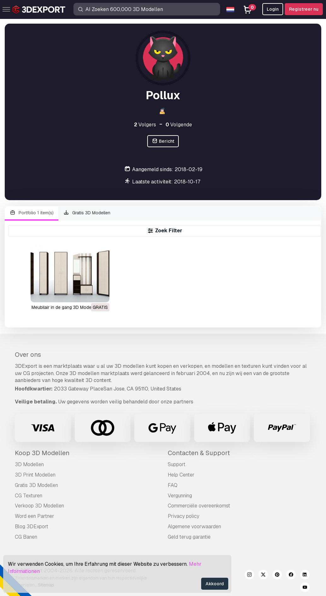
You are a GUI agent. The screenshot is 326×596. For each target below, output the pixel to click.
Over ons (28, 354)
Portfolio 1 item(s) (31, 213)
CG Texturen (28, 495)
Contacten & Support (199, 453)
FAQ (173, 485)
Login (273, 9)
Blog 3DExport (31, 526)
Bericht (163, 141)
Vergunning (180, 495)
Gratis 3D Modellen (87, 213)
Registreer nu (303, 9)
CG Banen (26, 537)
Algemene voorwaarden (194, 526)
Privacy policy (183, 516)
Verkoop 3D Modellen (39, 505)
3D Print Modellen (35, 475)
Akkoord (215, 584)
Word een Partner (34, 516)
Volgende (179, 124)
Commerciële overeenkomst (199, 505)
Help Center (181, 475)
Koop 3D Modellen (42, 453)
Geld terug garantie (189, 537)
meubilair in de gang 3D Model (62, 307)
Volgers (145, 124)
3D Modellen (29, 464)
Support (176, 464)
